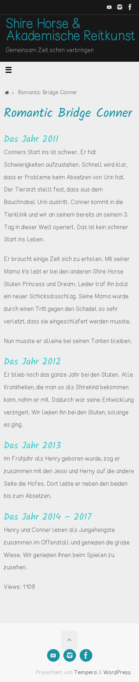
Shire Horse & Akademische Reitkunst (70, 30)
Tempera (85, 672)
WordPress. (117, 672)
